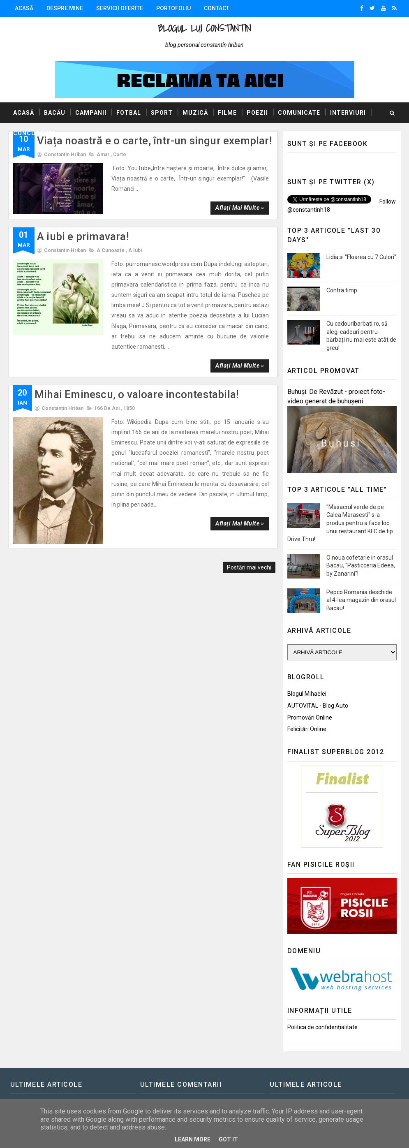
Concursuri (34, 133)
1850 (129, 408)
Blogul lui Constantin (204, 28)
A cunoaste (111, 250)
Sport (162, 112)
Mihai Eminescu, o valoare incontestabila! (137, 394)
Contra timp (341, 290)
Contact (216, 8)
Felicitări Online (306, 729)
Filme (227, 112)
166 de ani (107, 408)
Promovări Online (309, 717)
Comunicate (299, 112)
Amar (103, 154)
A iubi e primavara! (83, 236)
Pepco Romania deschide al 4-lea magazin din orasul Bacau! (361, 600)
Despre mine (64, 8)
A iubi (135, 250)
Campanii (90, 112)
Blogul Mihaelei (306, 693)
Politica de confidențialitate (322, 1027)
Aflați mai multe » (239, 207)
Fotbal (128, 112)
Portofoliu (173, 8)
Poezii (257, 112)
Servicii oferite (119, 8)
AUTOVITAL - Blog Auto (317, 705)
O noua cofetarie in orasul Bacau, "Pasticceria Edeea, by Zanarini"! (360, 565)
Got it (228, 1139)
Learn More (192, 1139)
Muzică (195, 112)
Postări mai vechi (249, 567)
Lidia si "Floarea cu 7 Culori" (361, 257)
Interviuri (348, 112)
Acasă (24, 8)
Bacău (54, 112)
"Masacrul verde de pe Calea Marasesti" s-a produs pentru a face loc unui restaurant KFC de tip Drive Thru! (340, 523)
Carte (119, 154)
